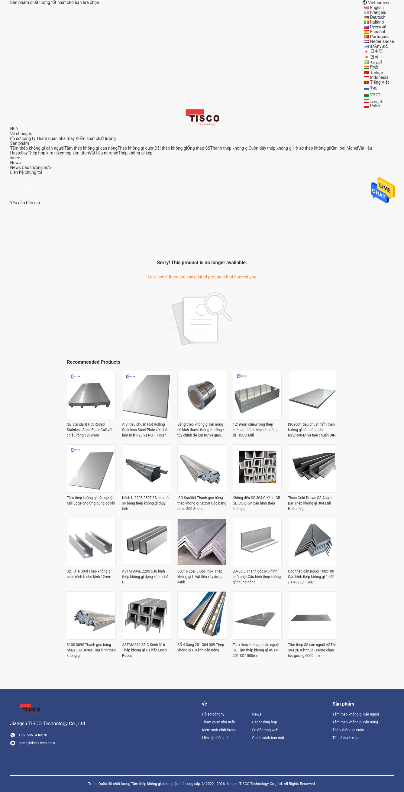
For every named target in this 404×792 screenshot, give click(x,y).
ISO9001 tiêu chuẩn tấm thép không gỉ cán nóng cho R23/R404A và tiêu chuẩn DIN (312, 429)
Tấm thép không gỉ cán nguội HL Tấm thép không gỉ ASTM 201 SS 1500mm (256, 650)
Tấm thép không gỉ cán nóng (91, 148)
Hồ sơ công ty (213, 714)
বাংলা (375, 94)
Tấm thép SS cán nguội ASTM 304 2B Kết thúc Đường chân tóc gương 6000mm (312, 650)
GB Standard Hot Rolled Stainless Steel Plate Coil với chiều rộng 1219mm (89, 429)
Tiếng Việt (379, 82)
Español (377, 31)
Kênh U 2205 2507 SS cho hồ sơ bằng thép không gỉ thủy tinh (145, 503)
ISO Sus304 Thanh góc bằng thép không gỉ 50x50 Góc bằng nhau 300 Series (201, 503)
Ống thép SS (198, 148)
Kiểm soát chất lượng (96, 138)
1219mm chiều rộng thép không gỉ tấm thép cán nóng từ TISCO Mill (255, 429)
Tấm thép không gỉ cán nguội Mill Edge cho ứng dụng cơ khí (91, 500)
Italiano (377, 22)
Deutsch (378, 17)
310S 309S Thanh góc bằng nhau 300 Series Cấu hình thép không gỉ (91, 650)
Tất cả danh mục (345, 738)
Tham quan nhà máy (55, 138)
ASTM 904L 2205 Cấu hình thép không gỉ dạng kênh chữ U (145, 576)
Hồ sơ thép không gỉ (311, 148)
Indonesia (379, 77)
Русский (378, 26)
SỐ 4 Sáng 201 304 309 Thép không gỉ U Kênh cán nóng (200, 647)
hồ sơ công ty (22, 138)
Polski (376, 105)
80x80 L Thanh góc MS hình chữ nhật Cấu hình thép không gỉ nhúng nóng (257, 576)
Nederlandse (382, 41)
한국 (374, 56)
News (15, 167)
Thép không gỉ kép (135, 153)
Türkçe (376, 72)
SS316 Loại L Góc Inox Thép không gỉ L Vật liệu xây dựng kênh (199, 576)
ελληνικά (379, 46)
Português (379, 36)
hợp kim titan (76, 153)
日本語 (376, 51)
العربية (376, 62)
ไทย (373, 88)
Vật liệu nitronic (103, 153)
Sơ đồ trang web (265, 730)
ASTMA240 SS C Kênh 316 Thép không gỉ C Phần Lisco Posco (144, 650)
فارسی (376, 101)
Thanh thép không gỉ (229, 148)
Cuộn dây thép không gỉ (270, 148)
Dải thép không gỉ (170, 148)
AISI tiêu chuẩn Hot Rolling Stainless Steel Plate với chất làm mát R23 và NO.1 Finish (145, 429)
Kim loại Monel (344, 148)
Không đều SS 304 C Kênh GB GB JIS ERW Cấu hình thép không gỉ (256, 503)
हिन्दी (374, 67)
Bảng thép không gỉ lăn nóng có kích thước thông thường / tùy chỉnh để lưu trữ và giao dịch (200, 430)
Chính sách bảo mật (268, 738)
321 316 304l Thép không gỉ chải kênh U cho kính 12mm (89, 574)
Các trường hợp (36, 167)
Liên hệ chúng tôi (216, 738)
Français (378, 12)
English (377, 7)
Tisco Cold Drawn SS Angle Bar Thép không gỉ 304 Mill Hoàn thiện (309, 503)
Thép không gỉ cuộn (136, 148)
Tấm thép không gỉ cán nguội (37, 148)
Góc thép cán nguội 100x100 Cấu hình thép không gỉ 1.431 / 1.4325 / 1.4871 (311, 576)
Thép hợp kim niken (46, 153)
